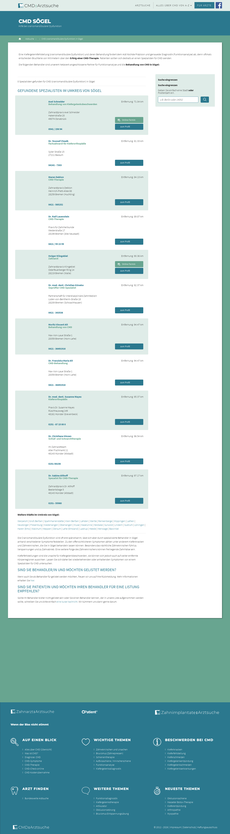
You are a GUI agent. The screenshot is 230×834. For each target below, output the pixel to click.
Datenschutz (189, 827)
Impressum (175, 827)
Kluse (76, 524)
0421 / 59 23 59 (56, 244)
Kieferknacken (174, 749)
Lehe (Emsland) (70, 528)
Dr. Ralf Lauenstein (58, 216)
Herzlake (98, 524)
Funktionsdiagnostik (106, 798)
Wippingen (119, 521)
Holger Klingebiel (58, 255)
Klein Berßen (72, 521)
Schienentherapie (105, 757)
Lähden (84, 521)
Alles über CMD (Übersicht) (38, 749)
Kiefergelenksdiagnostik (108, 768)
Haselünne (86, 524)
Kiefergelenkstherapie (107, 802)
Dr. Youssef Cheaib (58, 141)
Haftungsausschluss (207, 827)
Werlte (93, 521)
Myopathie (172, 813)
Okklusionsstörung (105, 809)
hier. (33, 580)
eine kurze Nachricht (67, 601)
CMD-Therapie (32, 764)
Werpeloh (23, 521)
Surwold (108, 524)
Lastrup (84, 528)
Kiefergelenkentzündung (180, 760)
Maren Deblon (56, 177)
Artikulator (101, 806)
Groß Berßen (36, 521)
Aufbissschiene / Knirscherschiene (113, 760)
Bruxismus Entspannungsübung (112, 813)
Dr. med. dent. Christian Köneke (66, 285)
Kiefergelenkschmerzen (179, 764)
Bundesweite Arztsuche (37, 798)
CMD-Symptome (33, 760)
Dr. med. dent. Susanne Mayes (64, 396)
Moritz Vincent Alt (58, 324)
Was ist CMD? (31, 753)
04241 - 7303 (55, 165)
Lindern (119, 524)
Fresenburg (36, 524)
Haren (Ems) (24, 528)
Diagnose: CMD (33, 757)
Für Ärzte (204, 5)
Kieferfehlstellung (176, 753)
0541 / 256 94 (55, 129)
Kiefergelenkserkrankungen (181, 768)
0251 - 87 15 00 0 (57, 424)
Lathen (130, 521)
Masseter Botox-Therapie (180, 802)
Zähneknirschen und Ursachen (112, 749)
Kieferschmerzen (176, 757)
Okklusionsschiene (177, 798)
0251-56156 (54, 463)
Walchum (36, 528)
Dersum (57, 528)
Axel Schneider (56, 101)
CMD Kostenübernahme (37, 772)
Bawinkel (114, 528)
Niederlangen (51, 524)
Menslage (103, 528)
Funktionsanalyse (105, 764)
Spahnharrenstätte (54, 521)
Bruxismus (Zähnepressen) (109, 753)
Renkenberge (105, 521)
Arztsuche (142, 5)
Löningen (139, 524)
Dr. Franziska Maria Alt (60, 360)
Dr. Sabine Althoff (58, 475)
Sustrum (128, 524)
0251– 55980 (55, 503)
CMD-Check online (34, 768)
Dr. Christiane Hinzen (59, 436)
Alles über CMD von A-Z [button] (173, 5)
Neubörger (23, 524)
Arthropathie (173, 809)
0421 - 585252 (55, 204)
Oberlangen (66, 524)
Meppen (47, 528)
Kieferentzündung (176, 806)
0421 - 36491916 (56, 348)
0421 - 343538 (55, 312)
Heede (92, 528)
